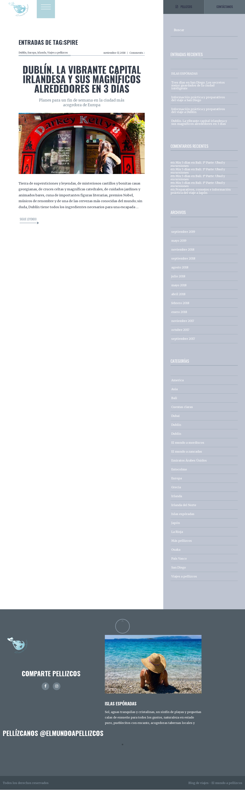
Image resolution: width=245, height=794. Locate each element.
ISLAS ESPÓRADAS (184, 78)
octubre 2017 (180, 334)
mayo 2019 (178, 245)
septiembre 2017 (183, 343)
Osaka (175, 554)
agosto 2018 (179, 271)
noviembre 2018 (182, 254)
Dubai (175, 420)
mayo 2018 (179, 289)
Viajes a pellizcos (57, 52)
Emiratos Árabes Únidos (189, 464)
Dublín (22, 52)
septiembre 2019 (183, 236)
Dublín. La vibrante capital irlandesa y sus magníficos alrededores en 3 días (82, 78)
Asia (174, 393)
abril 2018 (178, 298)
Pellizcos (183, 9)
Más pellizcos (181, 545)
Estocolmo (179, 473)
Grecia (176, 491)
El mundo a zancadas (186, 456)
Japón (175, 527)
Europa (31, 52)
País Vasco (179, 563)
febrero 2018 (180, 307)
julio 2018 (178, 280)
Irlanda (41, 52)
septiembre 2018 (183, 262)
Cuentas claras (182, 411)
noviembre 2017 (182, 325)
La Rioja (177, 536)
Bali (174, 402)
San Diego (178, 571)
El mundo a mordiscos (187, 447)
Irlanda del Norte (183, 509)
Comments (137, 53)
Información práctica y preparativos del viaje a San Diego (198, 103)
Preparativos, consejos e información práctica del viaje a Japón (201, 195)
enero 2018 (179, 316)
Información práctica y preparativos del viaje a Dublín (198, 114)
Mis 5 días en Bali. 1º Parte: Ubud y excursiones (198, 168)
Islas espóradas (182, 518)
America (177, 384)
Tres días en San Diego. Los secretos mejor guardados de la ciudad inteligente (198, 89)
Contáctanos (224, 9)
